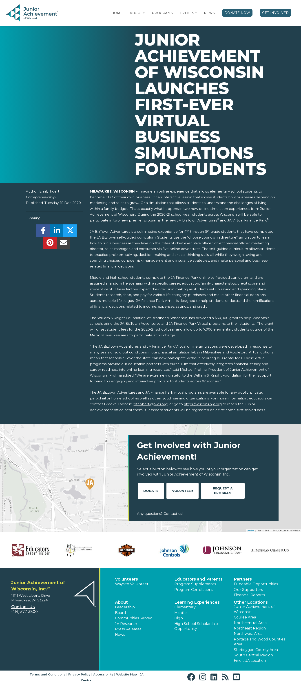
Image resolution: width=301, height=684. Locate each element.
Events (187, 13)
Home (117, 13)
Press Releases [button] (128, 629)
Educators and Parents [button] (198, 579)
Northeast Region (250, 628)
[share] (43, 232)
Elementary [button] (185, 607)
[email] (63, 244)
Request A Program (223, 490)
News (209, 13)
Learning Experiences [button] (197, 602)
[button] (144, 13)
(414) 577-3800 (24, 611)
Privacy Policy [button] (79, 674)
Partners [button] (243, 579)
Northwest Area (248, 633)
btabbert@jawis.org (150, 404)
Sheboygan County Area (256, 650)
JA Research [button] (126, 624)
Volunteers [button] (126, 579)
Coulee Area (245, 617)
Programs (162, 13)
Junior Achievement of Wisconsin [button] (254, 609)
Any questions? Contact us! (160, 513)
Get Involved (275, 13)
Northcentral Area (250, 623)
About (136, 13)
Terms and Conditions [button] (47, 674)
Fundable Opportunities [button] (256, 584)
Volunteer (182, 491)
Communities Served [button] (134, 618)
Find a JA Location (250, 660)
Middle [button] (180, 613)
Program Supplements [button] (195, 584)
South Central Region (253, 655)
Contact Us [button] (23, 607)
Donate (150, 491)
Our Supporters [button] (248, 590)
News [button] (120, 634)
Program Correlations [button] (193, 590)
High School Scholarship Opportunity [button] (196, 626)
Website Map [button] (126, 674)
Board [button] (120, 613)
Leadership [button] (125, 607)
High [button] (178, 618)
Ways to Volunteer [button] (131, 584)
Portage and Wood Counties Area (259, 641)
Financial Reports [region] (249, 595)
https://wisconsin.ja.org (203, 404)
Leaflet (250, 530)
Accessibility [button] (103, 674)
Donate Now (237, 13)
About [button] (121, 602)
